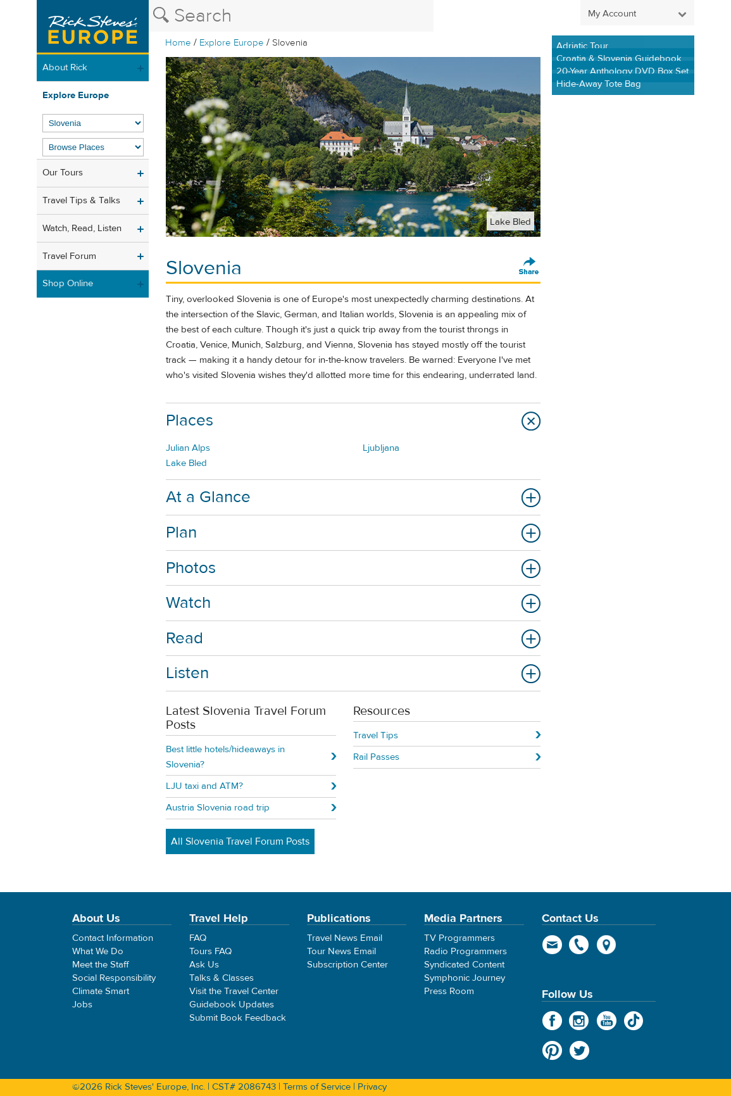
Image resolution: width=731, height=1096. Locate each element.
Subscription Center (347, 965)
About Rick (64, 67)
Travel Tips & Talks (81, 200)
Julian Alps (188, 448)
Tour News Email (341, 951)
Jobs (82, 1004)
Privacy (372, 1087)
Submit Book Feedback (237, 1018)
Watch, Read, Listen (82, 228)
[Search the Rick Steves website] (291, 16)
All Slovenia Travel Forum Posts (240, 841)
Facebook (552, 1021)
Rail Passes (376, 757)
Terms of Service (317, 1087)
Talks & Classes (221, 978)
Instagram (579, 1021)
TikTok (633, 1021)
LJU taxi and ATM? (204, 786)
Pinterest (552, 1050)
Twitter (579, 1050)
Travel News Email (344, 938)
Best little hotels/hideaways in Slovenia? (225, 757)
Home (178, 43)
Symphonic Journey (464, 978)
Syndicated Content (464, 965)
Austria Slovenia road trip (218, 808)
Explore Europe (231, 43)
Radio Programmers (465, 951)
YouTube (606, 1021)
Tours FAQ (210, 951)
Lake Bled (186, 463)
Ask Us (204, 965)
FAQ (197, 938)
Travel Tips (375, 735)
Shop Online (67, 283)
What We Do (97, 951)
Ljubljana (381, 448)
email (552, 945)
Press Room (449, 991)
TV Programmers (459, 938)
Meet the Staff (100, 965)
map (606, 945)
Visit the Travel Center (233, 991)
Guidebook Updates (231, 1004)
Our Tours (62, 173)
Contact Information (112, 938)
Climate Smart (100, 991)
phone (579, 945)
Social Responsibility (114, 978)
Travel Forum (69, 256)
